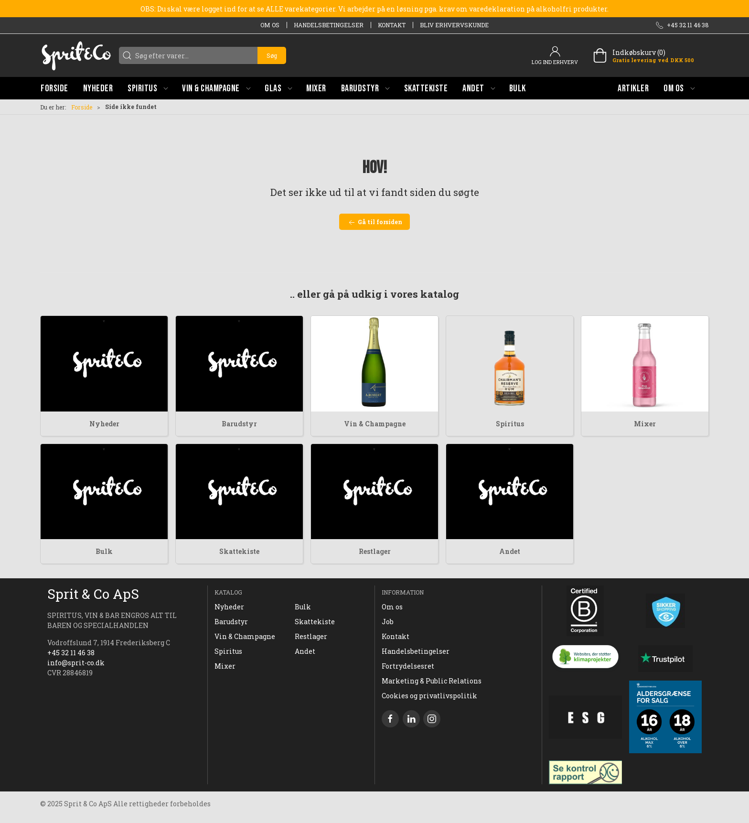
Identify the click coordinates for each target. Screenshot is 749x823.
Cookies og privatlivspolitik (429, 695)
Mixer (645, 423)
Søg (272, 55)
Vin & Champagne (375, 423)
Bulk (104, 551)
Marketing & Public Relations (432, 680)
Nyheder (104, 423)
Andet (509, 551)
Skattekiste (239, 551)
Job (388, 621)
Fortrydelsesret (408, 666)
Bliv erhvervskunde (454, 25)
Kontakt (392, 25)
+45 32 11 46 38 (71, 652)
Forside (81, 107)
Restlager (375, 551)
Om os (269, 25)
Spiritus (510, 423)
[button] (147, 88)
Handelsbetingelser (329, 25)
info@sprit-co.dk (76, 662)
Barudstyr (239, 423)
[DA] (76, 55)
